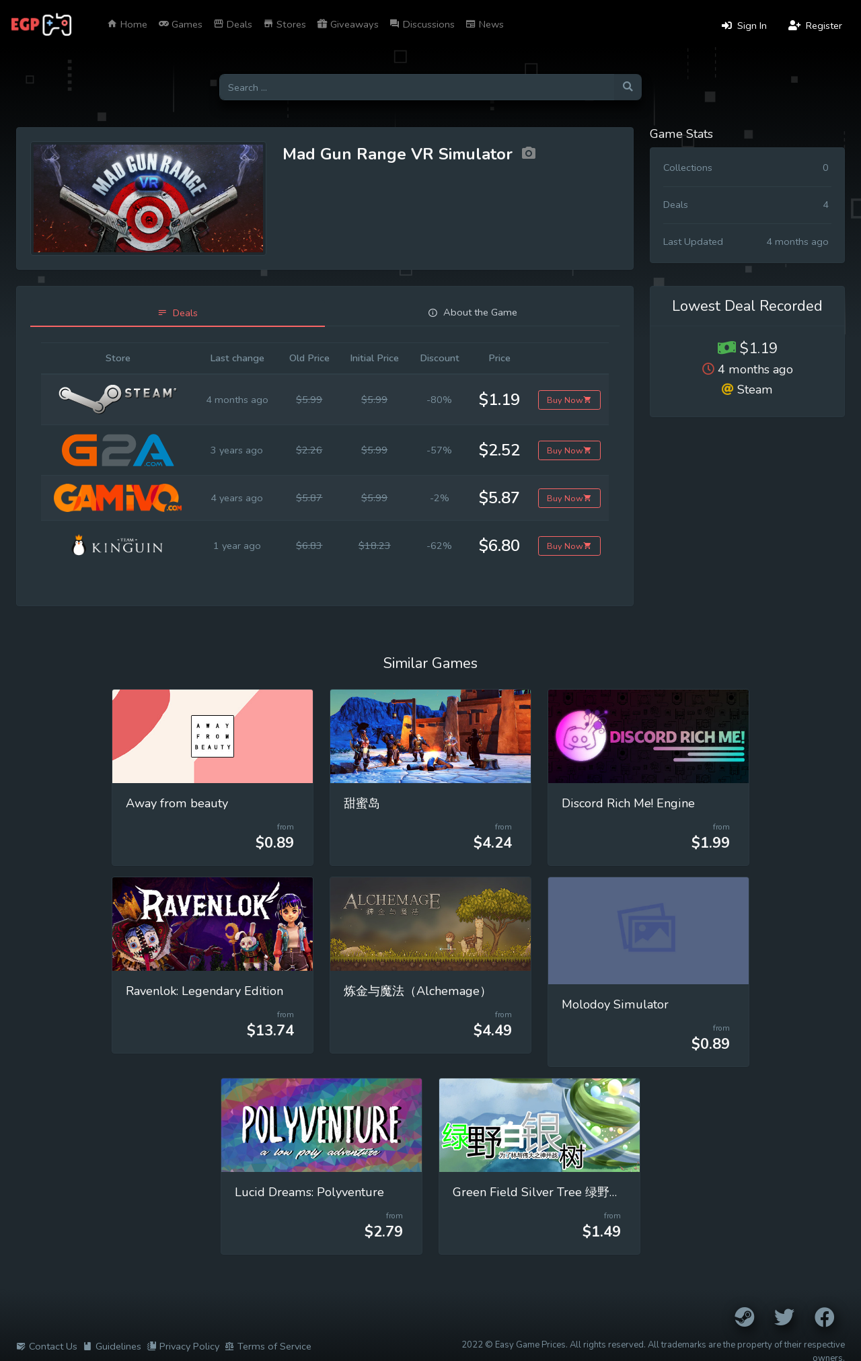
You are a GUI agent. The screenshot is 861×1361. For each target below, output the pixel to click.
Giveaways (348, 24)
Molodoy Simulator (615, 1004)
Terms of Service (268, 1346)
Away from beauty (177, 803)
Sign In (744, 25)
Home (127, 24)
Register (815, 25)
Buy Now (569, 400)
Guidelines (112, 1346)
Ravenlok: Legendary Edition (204, 991)
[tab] (177, 313)
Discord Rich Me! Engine (628, 803)
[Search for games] (416, 87)
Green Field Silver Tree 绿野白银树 (549, 1192)
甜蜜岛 (362, 803)
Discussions (422, 24)
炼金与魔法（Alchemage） (418, 991)
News (484, 24)
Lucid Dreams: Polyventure (309, 1192)
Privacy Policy (183, 1346)
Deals (232, 24)
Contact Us (46, 1346)
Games (180, 24)
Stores (284, 24)
